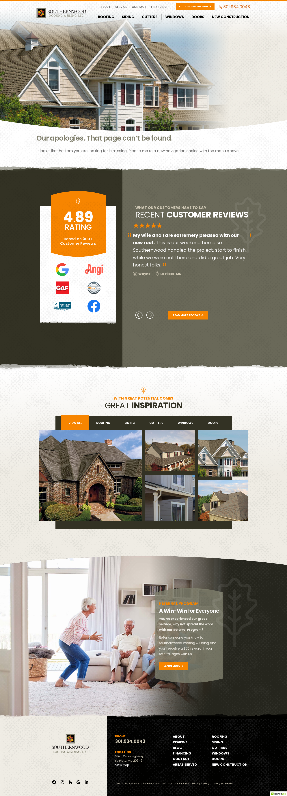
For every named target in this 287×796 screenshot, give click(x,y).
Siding (128, 16)
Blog (177, 747)
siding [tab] (129, 423)
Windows (174, 16)
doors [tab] (213, 423)
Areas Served (185, 764)
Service (121, 7)
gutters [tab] (156, 423)
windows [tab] (185, 423)
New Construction (230, 16)
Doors (197, 16)
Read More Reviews (188, 315)
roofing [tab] (103, 423)
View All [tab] (75, 423)
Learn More (173, 666)
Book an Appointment (195, 6)
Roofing (106, 16)
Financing (159, 7)
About (105, 7)
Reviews (180, 742)
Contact (139, 7)
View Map (122, 765)
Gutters (150, 16)
